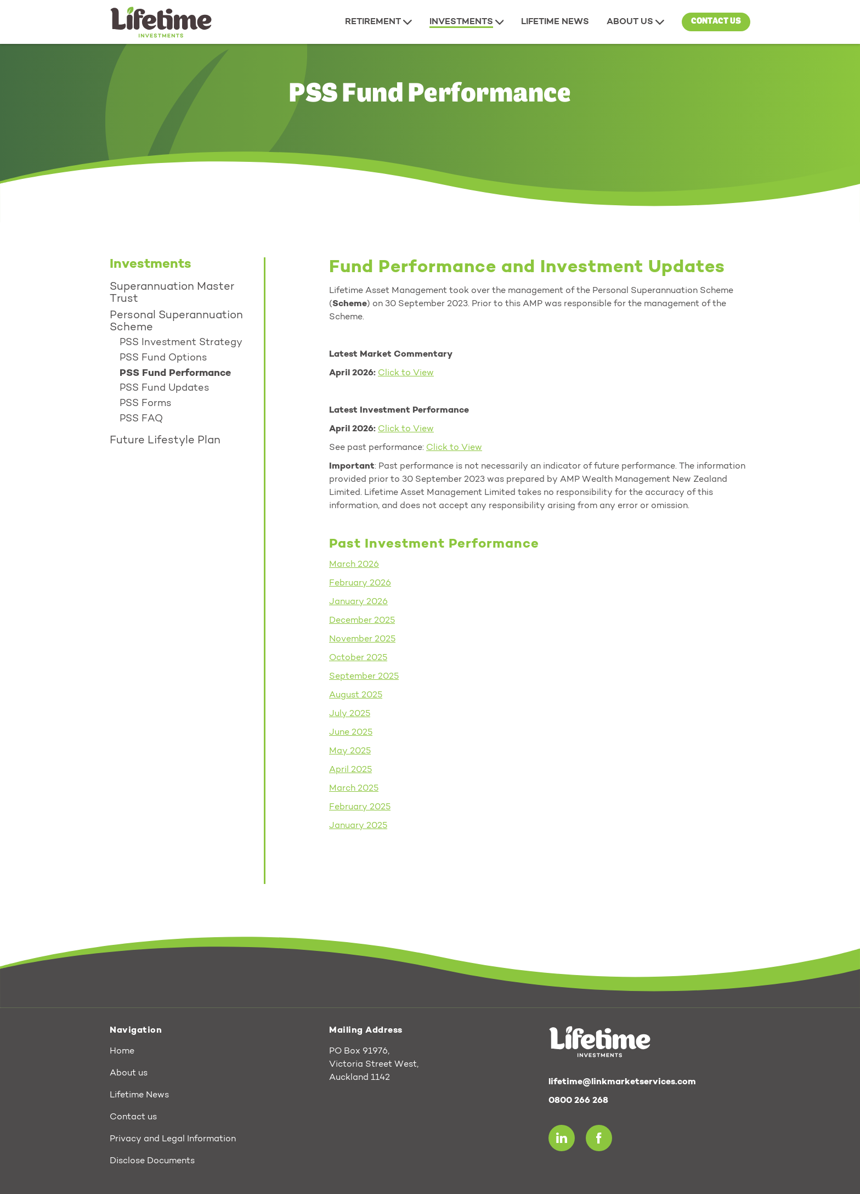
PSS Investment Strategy (181, 343)
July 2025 (349, 713)
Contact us (716, 21)
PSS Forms (145, 404)
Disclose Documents (152, 1161)
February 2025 (360, 807)
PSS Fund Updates (164, 388)
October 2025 (358, 658)
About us (129, 1073)
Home (122, 1051)
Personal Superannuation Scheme (176, 321)
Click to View (406, 429)
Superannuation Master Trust (172, 293)
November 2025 (362, 639)
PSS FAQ (141, 419)
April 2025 (350, 769)
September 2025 (364, 676)
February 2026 (360, 583)
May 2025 (350, 751)
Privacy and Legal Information (173, 1139)
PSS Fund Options (163, 358)
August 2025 (355, 695)
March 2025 (353, 788)
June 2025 (350, 732)
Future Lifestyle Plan (165, 440)
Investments (150, 264)
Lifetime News (139, 1095)
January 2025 (358, 825)
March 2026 (354, 564)
